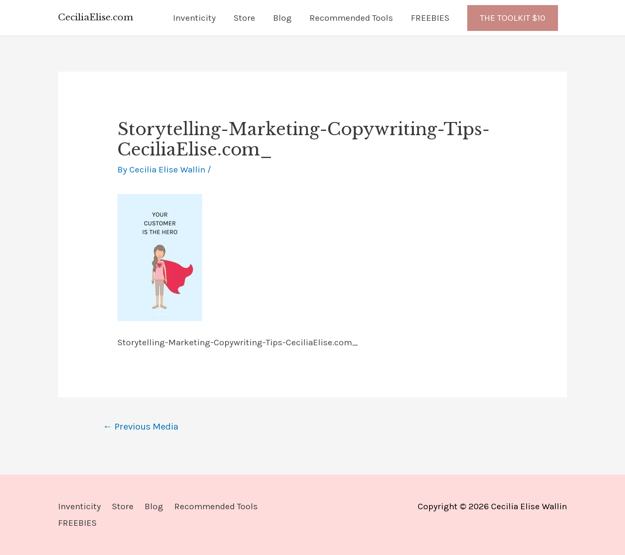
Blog (282, 18)
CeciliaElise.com (95, 17)
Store (244, 18)
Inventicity (194, 18)
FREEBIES (430, 18)
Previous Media (141, 426)
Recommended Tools (351, 18)
